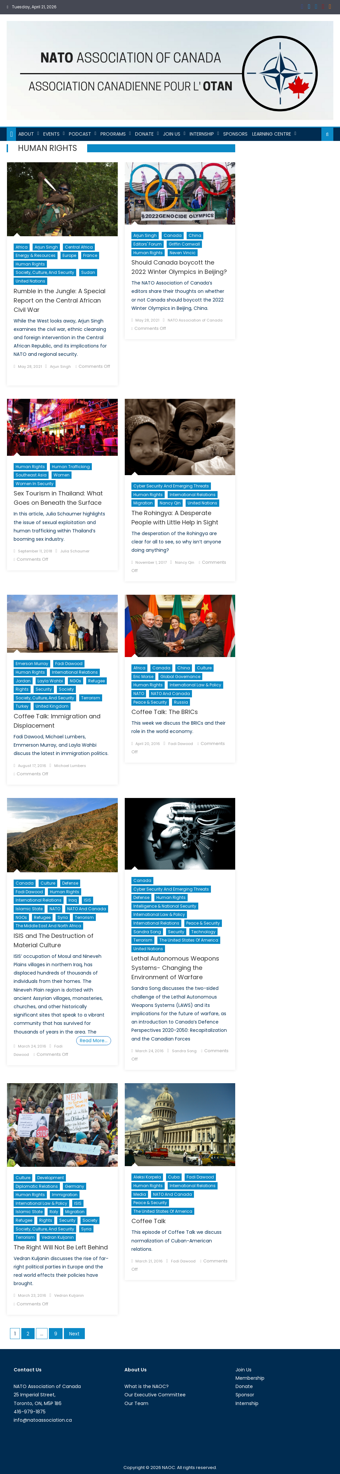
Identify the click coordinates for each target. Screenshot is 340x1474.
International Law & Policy (195, 685)
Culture (204, 668)
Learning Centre (271, 134)
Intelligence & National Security (164, 906)
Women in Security (35, 483)
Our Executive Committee (155, 1394)
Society (66, 689)
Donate (144, 134)
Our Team (136, 1403)
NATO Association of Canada (195, 320)
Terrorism (90, 698)
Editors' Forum (147, 244)
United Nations (30, 281)
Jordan (23, 681)
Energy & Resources (36, 255)
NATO (138, 693)
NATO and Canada (170, 693)
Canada (173, 235)
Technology (203, 932)
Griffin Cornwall (184, 244)
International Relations (193, 494)
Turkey (22, 706)
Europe (69, 255)
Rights (22, 689)
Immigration (65, 1194)
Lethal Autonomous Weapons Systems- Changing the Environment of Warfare (175, 967)
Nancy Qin (170, 503)
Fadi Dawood (69, 663)
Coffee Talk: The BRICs (164, 712)
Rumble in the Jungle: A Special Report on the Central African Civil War (59, 300)
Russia (181, 702)
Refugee (96, 681)
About (26, 134)
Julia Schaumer (74, 551)
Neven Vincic (183, 253)
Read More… (93, 1040)
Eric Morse (143, 676)
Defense (70, 883)
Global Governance (180, 676)
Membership (250, 1378)
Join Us (171, 134)
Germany (74, 1186)
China (195, 235)
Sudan (88, 272)
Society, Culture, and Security (45, 272)
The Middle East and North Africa (48, 926)
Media (139, 1194)
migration (143, 503)
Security (44, 689)
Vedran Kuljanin (58, 1237)
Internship (202, 134)
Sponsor (245, 1394)
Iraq (73, 900)
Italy (54, 1211)
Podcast (80, 134)
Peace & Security (150, 702)
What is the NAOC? (146, 1386)
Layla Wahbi (50, 681)
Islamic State (29, 909)
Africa (22, 247)
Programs (113, 134)
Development (50, 1177)
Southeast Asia (31, 475)
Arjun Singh (46, 247)
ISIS (87, 900)
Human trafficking (71, 466)
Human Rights (30, 264)
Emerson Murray (32, 663)
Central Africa (79, 247)
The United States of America (188, 940)
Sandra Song (147, 932)
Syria (63, 917)
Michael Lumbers (70, 765)
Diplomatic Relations (37, 1186)
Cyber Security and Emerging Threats (171, 486)
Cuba (174, 1177)
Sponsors (235, 134)
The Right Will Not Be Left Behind (61, 1247)
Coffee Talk (148, 1221)
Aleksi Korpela (147, 1177)
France (90, 255)
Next (74, 1333)
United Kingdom (52, 706)
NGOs (75, 681)
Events (51, 134)
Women (62, 475)
